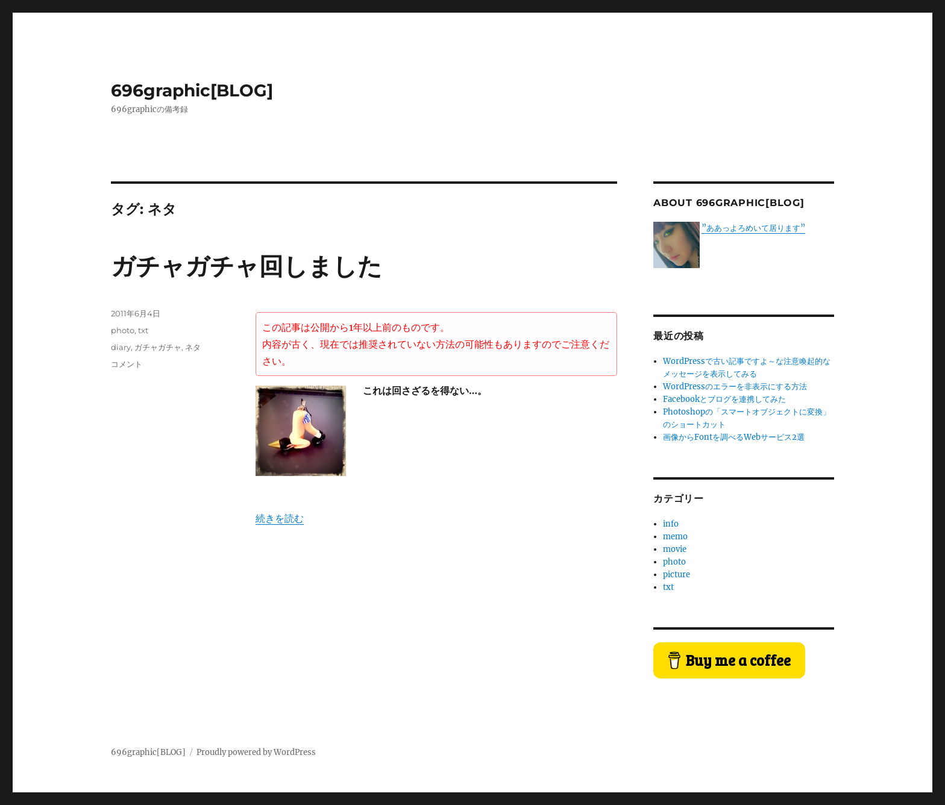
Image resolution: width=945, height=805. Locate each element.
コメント (126, 364)
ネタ (193, 347)
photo (122, 330)
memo (675, 536)
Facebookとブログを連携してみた (724, 399)
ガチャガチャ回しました (246, 266)
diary (121, 347)
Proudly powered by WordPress (256, 752)
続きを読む (280, 518)
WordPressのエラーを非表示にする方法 (735, 386)
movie (674, 549)
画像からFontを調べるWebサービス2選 (734, 437)
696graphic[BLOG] (192, 90)
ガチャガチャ (157, 347)
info (671, 524)
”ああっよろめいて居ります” (753, 228)
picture (676, 574)
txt (143, 330)
